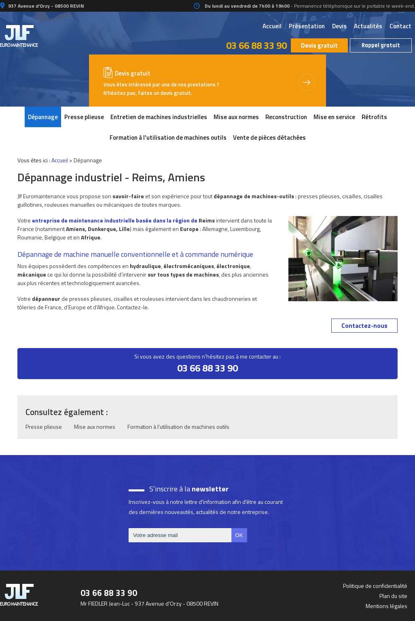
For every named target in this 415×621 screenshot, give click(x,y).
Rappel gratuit (381, 45)
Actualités (368, 26)
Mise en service (334, 117)
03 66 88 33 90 (256, 45)
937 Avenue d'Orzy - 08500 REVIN (45, 6)
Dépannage (43, 117)
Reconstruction (286, 117)
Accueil (272, 26)
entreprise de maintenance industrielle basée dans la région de (114, 220)
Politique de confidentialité (375, 585)
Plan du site (393, 596)
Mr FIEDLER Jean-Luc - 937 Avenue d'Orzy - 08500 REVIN (149, 603)
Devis (339, 26)
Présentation (307, 26)
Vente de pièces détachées (269, 137)
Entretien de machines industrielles (158, 117)
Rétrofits (374, 117)
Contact (400, 26)
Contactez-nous (364, 325)
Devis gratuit (319, 45)
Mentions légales (386, 606)
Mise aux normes (236, 117)
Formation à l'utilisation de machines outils (168, 137)
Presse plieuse (84, 117)
